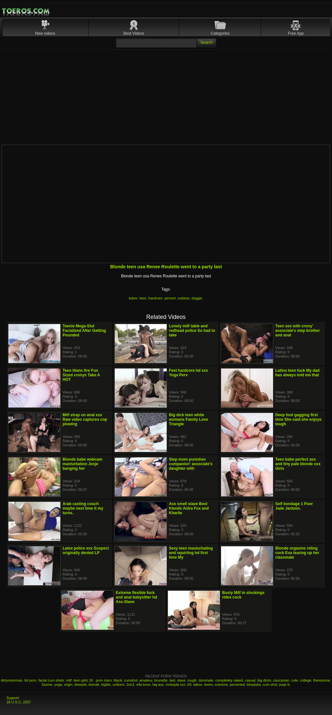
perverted (237, 684)
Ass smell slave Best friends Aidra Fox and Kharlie (189, 508)
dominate (206, 680)
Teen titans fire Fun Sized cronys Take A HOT (81, 375)
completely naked (229, 680)
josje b (284, 684)
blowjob (81, 684)
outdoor (184, 298)
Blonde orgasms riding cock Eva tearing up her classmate (297, 553)
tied (172, 680)
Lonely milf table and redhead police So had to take (192, 330)
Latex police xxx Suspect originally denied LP (86, 550)
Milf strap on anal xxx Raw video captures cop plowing (85, 419)
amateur (145, 680)
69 (189, 684)
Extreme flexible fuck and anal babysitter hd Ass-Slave (136, 597)
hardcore (155, 298)
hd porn (30, 680)
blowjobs (254, 684)
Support (12, 698)
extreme (221, 684)
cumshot (131, 680)
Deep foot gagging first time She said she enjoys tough (298, 419)
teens (208, 684)
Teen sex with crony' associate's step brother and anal (297, 330)
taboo (197, 684)
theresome (321, 680)
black (118, 680)
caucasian (281, 680)
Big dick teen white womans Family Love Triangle (188, 419)
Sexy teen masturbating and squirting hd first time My (191, 553)
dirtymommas (11, 680)
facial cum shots (51, 680)
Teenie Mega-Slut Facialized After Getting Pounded (84, 330)
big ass (158, 684)
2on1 (130, 684)
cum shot (270, 684)
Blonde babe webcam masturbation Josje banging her (82, 464)
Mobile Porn (26, 11)
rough (191, 680)
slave (181, 680)
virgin (68, 684)
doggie (197, 298)
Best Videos (134, 33)
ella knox (143, 684)
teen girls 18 (84, 680)
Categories (220, 33)
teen (142, 298)
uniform (118, 684)
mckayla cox (175, 684)
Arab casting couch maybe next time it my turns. (83, 508)
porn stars (104, 680)
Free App (296, 33)
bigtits (106, 684)
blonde (94, 684)
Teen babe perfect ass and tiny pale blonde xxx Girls (297, 464)
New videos (45, 33)
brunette (160, 680)
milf (68, 680)
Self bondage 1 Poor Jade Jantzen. (294, 506)
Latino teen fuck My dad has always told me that (297, 372)
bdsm (133, 298)
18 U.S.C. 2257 (18, 702)
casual (250, 680)
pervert (169, 298)
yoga (58, 684)
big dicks (264, 680)
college (305, 680)
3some (47, 684)
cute (294, 680)
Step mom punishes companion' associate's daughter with (190, 464)
